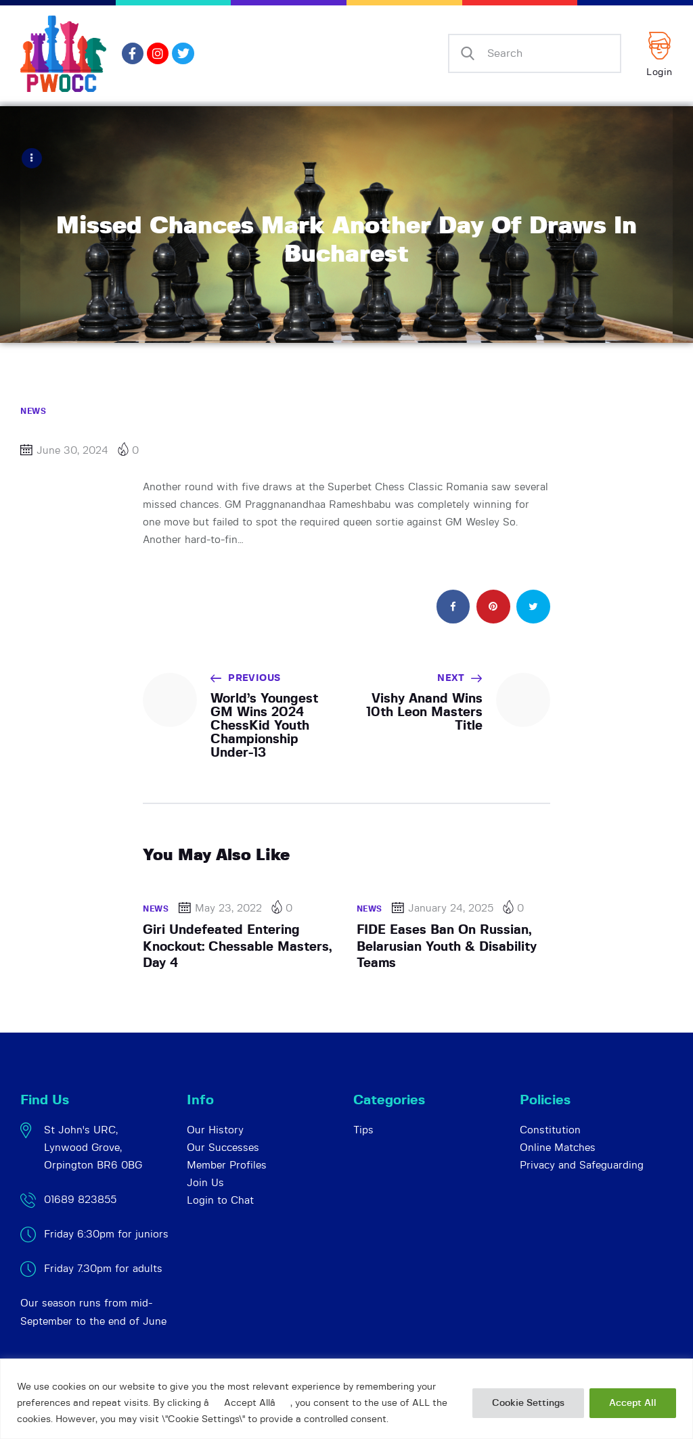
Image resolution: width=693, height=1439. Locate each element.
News (33, 410)
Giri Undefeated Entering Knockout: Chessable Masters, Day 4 (237, 946)
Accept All (632, 1403)
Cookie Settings (528, 1403)
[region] (346, 1399)
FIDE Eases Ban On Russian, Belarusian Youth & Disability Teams (447, 946)
